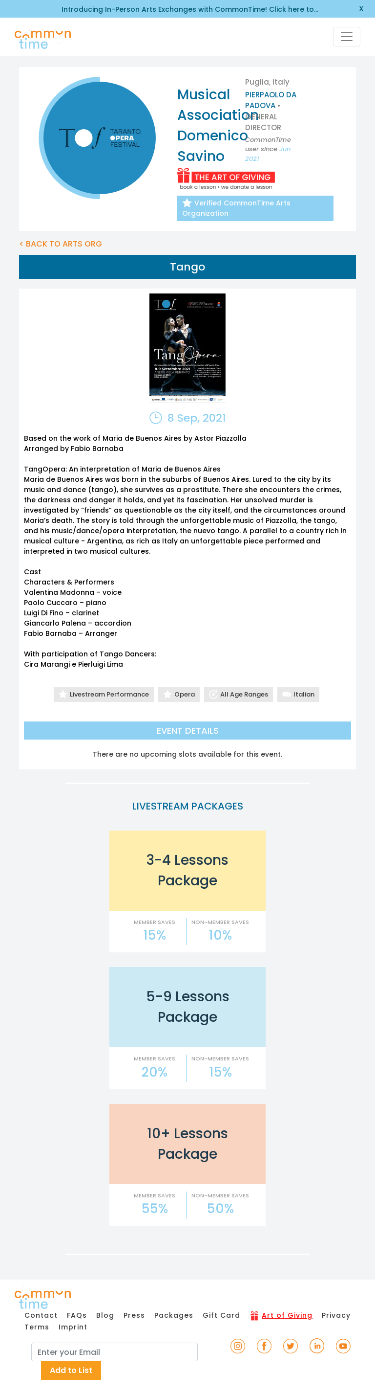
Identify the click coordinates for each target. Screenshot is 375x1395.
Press (134, 1315)
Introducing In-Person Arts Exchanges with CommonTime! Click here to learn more (188, 9)
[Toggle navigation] (346, 36)
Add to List (71, 1370)
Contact (41, 1315)
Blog (105, 1315)
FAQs (77, 1315)
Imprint (73, 1327)
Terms (36, 1327)
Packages (173, 1315)
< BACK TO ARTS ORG (60, 243)
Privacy (336, 1315)
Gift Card (221, 1315)
